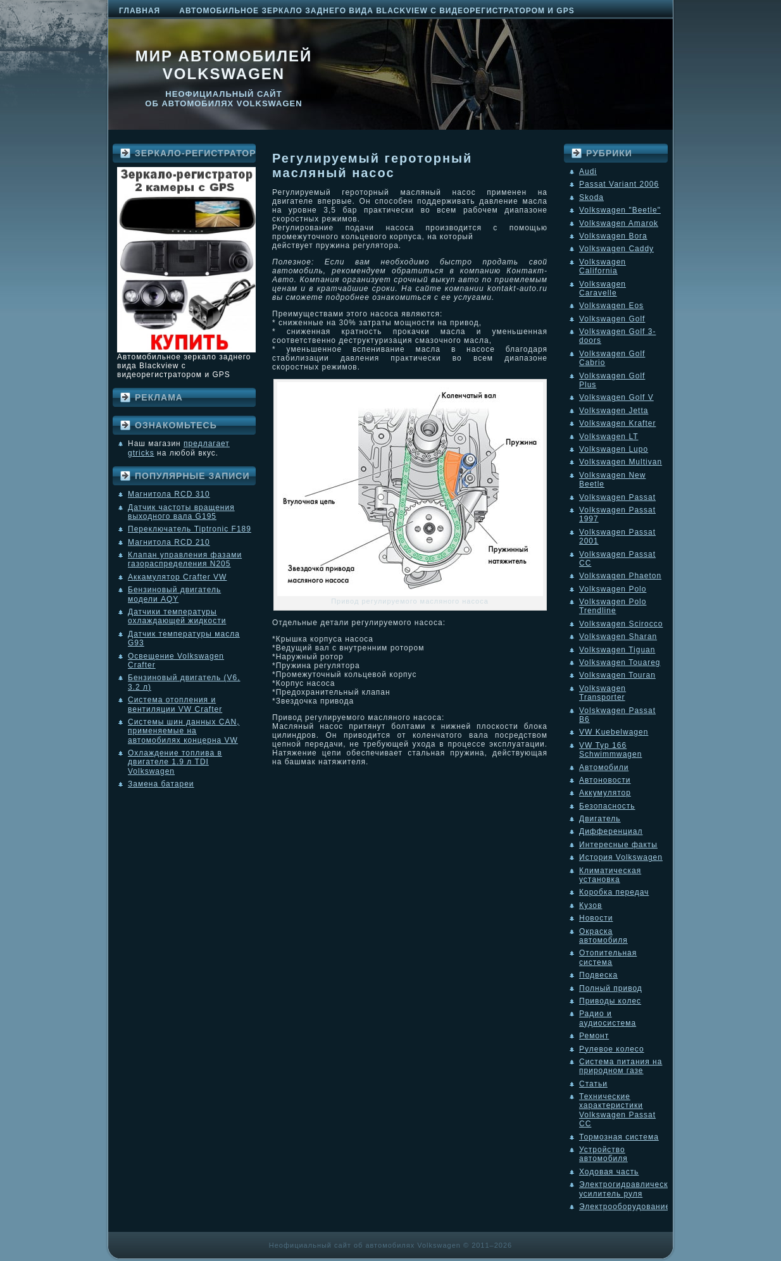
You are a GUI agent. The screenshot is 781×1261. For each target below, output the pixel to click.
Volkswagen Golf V (616, 397)
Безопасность (607, 806)
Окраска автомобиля (603, 936)
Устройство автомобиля (603, 1154)
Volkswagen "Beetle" (620, 210)
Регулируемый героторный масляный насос (372, 165)
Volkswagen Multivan (620, 461)
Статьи (593, 1083)
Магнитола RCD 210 (169, 542)
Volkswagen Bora (613, 236)
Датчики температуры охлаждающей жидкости (177, 616)
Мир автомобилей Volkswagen (224, 64)
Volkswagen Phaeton (620, 575)
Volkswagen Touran (617, 675)
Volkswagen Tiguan (617, 649)
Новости (596, 918)
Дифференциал (610, 831)
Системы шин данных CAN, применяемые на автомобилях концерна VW (183, 731)
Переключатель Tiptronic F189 (189, 529)
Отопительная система (608, 957)
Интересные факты (618, 844)
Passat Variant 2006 (619, 184)
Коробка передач (614, 892)
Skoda (591, 197)
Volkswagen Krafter (617, 423)
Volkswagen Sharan (618, 636)
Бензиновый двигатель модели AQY (174, 594)
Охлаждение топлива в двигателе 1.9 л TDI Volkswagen (175, 762)
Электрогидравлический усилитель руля (628, 1189)
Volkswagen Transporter (602, 693)
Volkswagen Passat (617, 497)
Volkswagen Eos (611, 305)
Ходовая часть (609, 1171)
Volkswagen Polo (612, 589)
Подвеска (598, 975)
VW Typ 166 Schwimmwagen (610, 750)
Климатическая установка (610, 875)
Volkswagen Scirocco (621, 623)
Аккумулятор (605, 792)
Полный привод (610, 988)
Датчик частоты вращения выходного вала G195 (181, 512)
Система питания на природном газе (620, 1066)
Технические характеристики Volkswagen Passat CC (617, 1110)
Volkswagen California (602, 266)
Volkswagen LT (609, 436)
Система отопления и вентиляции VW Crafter (175, 704)
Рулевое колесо (611, 1049)
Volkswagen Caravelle (602, 288)
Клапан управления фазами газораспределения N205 (185, 559)
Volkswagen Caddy (616, 248)
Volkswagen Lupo (613, 449)
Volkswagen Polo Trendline (612, 606)
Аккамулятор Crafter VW (177, 577)
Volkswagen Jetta (613, 410)
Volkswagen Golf (612, 318)
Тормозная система (619, 1137)
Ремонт (594, 1035)
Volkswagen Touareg (620, 662)
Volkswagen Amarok (618, 223)
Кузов (590, 905)
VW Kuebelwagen (613, 732)
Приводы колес (610, 1001)
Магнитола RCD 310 (169, 494)
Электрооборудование (624, 1206)
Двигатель (600, 818)
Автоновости (605, 780)
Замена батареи (161, 784)
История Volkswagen (621, 857)
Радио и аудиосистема (607, 1018)
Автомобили (603, 767)
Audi (588, 171)
